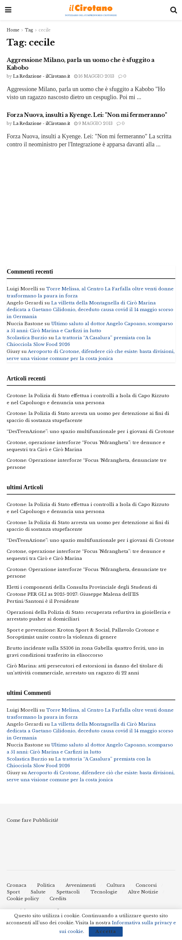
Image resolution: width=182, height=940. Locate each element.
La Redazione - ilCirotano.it (41, 76)
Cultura (116, 885)
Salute (38, 892)
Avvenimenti (81, 885)
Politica (46, 885)
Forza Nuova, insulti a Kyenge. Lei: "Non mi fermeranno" (87, 115)
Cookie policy (23, 898)
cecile (45, 29)
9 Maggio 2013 (93, 123)
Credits (58, 898)
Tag (29, 29)
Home (13, 29)
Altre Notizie (143, 892)
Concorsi (146, 885)
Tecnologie (103, 892)
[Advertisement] (91, 209)
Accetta (106, 931)
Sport (13, 892)
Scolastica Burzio (27, 338)
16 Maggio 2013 (94, 76)
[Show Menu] (8, 10)
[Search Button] (173, 10)
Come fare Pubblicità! (32, 820)
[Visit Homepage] (91, 10)
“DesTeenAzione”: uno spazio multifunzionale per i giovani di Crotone (90, 431)
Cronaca (16, 885)
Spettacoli (68, 892)
